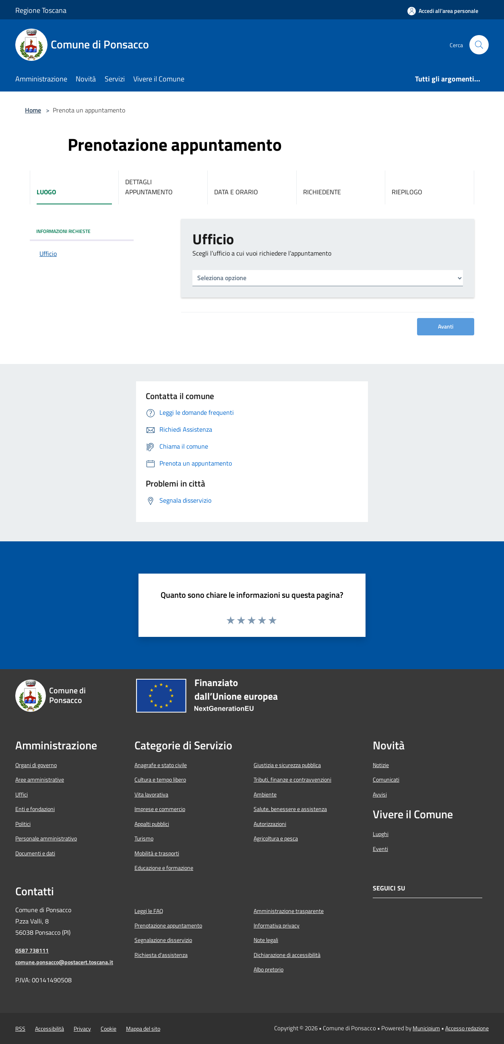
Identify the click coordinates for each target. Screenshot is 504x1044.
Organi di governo (36, 765)
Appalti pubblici (151, 823)
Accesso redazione (467, 1028)
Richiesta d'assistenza (161, 954)
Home (33, 110)
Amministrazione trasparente (289, 911)
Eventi (380, 848)
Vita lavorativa (151, 794)
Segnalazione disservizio (163, 940)
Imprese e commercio (159, 809)
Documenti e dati (35, 853)
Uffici (21, 794)
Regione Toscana (40, 10)
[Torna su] (480, 1020)
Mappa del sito (143, 1028)
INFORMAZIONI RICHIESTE (63, 231)
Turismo (143, 838)
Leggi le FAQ (148, 911)
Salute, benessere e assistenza (290, 809)
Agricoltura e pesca (276, 838)
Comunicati (386, 779)
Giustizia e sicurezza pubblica (287, 765)
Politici (23, 823)
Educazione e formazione (163, 867)
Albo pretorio (268, 969)
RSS (20, 1028)
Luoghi (380, 834)
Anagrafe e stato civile (160, 765)
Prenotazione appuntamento (168, 925)
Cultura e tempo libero (160, 779)
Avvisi (380, 794)
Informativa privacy (277, 925)
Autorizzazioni (270, 823)
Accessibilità (49, 1028)
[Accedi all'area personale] (443, 11)
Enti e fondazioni (35, 809)
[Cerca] (479, 44)
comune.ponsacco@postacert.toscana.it (64, 962)
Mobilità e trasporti (156, 853)
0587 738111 (32, 950)
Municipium (426, 1028)
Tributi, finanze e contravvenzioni (292, 779)
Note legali (266, 940)
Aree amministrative (39, 779)
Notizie (381, 765)
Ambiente (265, 794)
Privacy (82, 1028)
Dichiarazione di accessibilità (287, 954)
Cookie (108, 1028)
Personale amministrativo (46, 838)
